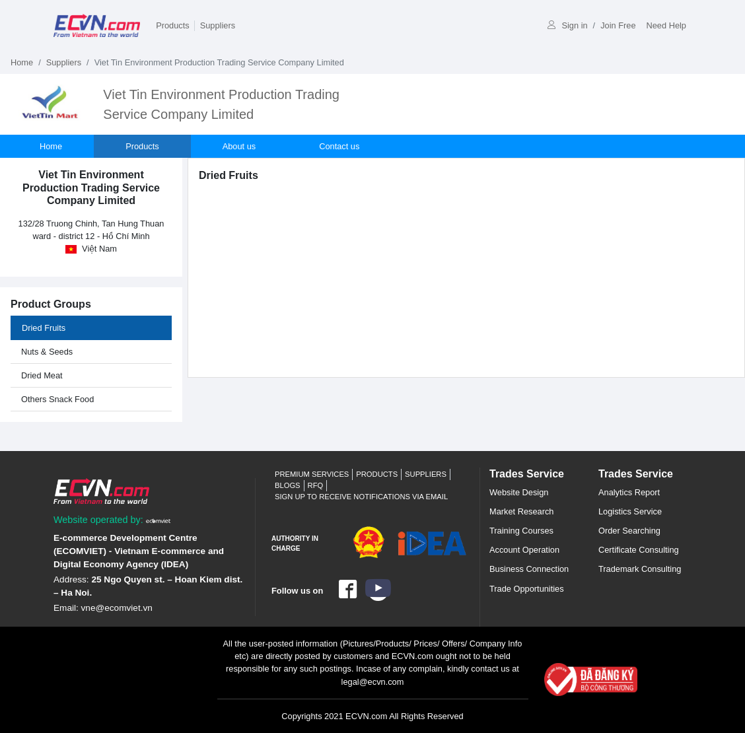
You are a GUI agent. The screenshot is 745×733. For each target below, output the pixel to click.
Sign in (567, 25)
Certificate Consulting (638, 550)
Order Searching (629, 531)
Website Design (518, 492)
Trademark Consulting (639, 569)
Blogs (288, 485)
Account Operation (524, 550)
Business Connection (529, 569)
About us (239, 146)
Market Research (521, 511)
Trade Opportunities (526, 589)
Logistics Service (630, 511)
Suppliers (217, 25)
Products (173, 25)
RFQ (316, 485)
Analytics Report (629, 492)
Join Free (617, 25)
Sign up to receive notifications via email (361, 497)
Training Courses (521, 531)
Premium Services (312, 474)
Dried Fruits (43, 328)
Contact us (339, 146)
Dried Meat (42, 375)
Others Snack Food (57, 399)
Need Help (666, 25)
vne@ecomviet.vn (117, 608)
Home (22, 62)
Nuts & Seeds (47, 352)
